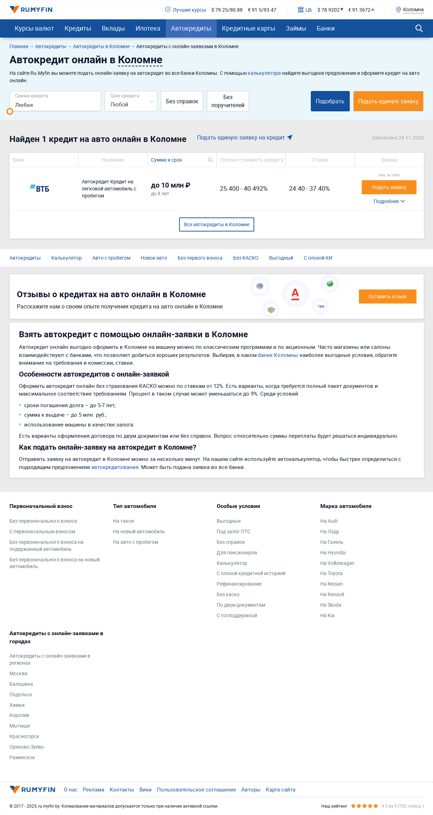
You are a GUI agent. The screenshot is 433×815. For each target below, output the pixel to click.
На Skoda (330, 604)
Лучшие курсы (185, 9)
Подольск (20, 694)
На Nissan (331, 583)
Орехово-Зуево (26, 746)
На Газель (331, 542)
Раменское (22, 757)
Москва (18, 673)
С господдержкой (237, 615)
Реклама (93, 789)
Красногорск (24, 736)
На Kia (327, 615)
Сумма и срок (166, 159)
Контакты (122, 789)
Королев (19, 715)
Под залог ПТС (233, 531)
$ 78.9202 (328, 9)
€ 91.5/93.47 (262, 9)
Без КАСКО (245, 257)
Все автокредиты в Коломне (216, 224)
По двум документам (241, 604)
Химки (17, 705)
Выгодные (229, 520)
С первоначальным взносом (42, 531)
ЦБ (305, 9)
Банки (326, 28)
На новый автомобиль (139, 531)
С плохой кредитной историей (251, 573)
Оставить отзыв (387, 296)
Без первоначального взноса (43, 520)
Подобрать (330, 101)
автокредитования (114, 466)
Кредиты (78, 28)
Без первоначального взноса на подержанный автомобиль (46, 545)
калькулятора (264, 73)
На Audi (328, 520)
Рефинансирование (239, 583)
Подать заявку (389, 187)
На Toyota (331, 573)
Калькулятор (66, 257)
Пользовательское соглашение (196, 789)
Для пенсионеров (237, 552)
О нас (71, 789)
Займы (296, 28)
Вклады (113, 28)
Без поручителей (227, 101)
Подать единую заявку (388, 101)
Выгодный (281, 257)
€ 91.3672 (359, 9)
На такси (123, 520)
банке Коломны (278, 354)
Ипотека (148, 28)
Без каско (228, 594)
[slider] (9, 111)
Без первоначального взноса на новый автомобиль (54, 563)
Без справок (182, 101)
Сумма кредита (31, 95)
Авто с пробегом (111, 257)
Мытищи (19, 725)
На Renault (332, 594)
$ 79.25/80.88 (227, 9)
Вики (145, 789)
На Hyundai (333, 552)
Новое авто (154, 257)
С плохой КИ (318, 257)
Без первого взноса (200, 257)
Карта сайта (280, 789)
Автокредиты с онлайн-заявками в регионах (49, 659)
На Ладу (329, 531)
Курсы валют (34, 28)
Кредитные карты (248, 28)
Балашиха (21, 683)
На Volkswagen (337, 563)
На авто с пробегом (135, 542)
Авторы (251, 789)
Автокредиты (191, 28)
